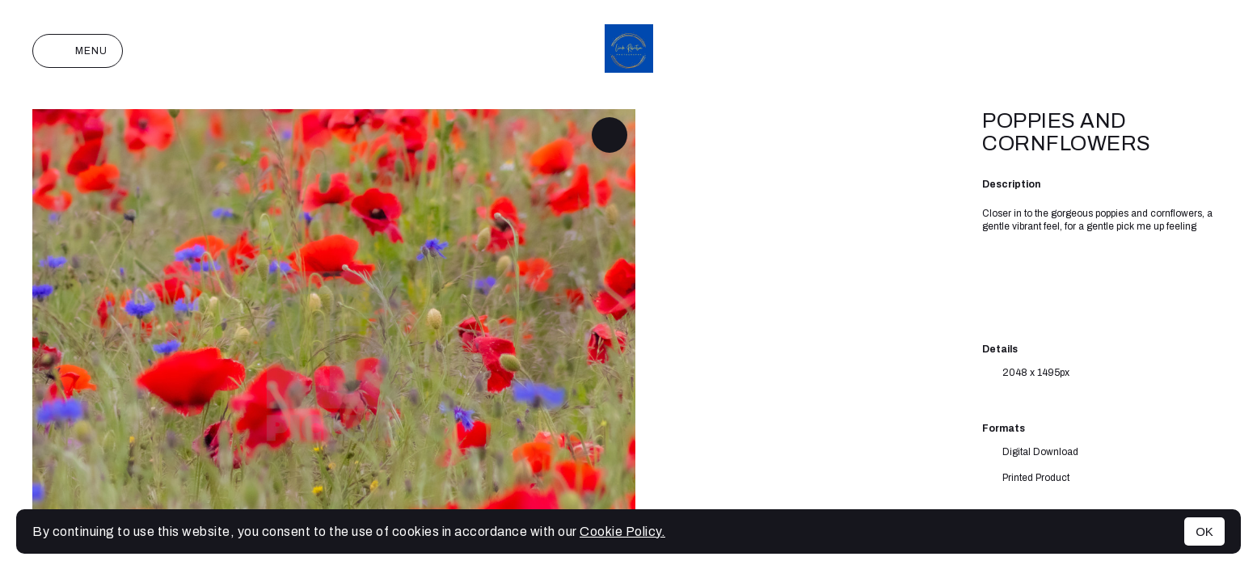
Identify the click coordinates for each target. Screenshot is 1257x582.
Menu (78, 51)
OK (1204, 531)
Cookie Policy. (622, 531)
